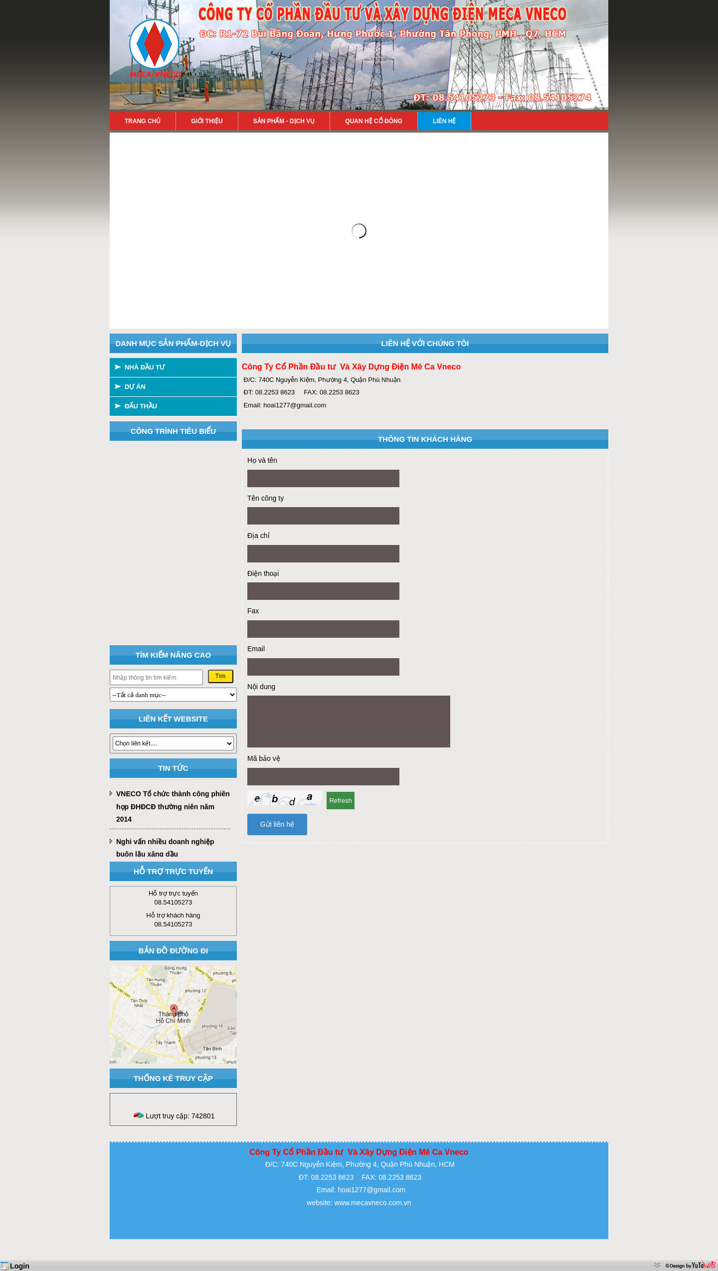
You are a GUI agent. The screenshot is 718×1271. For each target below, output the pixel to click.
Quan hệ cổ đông (373, 121)
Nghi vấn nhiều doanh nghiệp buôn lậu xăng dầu (165, 850)
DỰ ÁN (135, 386)
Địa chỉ (258, 536)
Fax (253, 611)
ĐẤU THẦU (141, 406)
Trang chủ (143, 121)
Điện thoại (263, 573)
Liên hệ (444, 121)
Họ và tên (262, 460)
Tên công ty (265, 498)
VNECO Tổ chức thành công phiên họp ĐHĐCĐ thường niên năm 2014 (173, 808)
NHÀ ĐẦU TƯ (145, 367)
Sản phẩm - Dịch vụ (284, 121)
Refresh (340, 800)
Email (256, 649)
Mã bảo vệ (263, 758)
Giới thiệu (206, 121)
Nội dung (261, 687)
